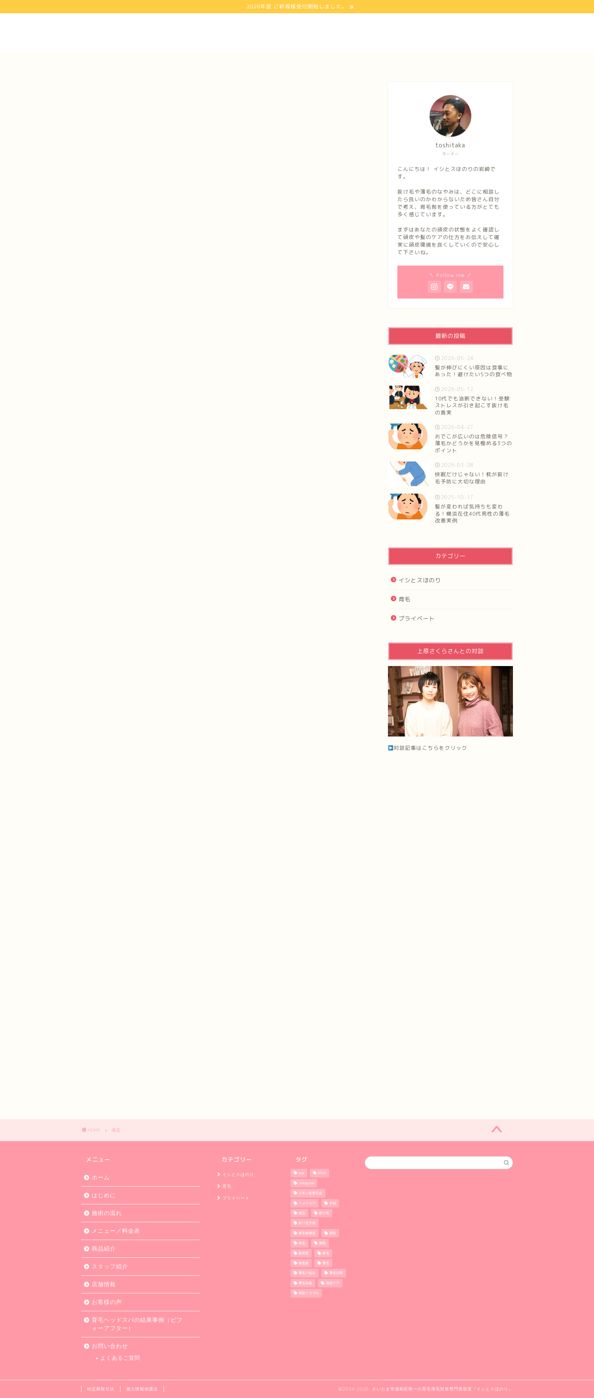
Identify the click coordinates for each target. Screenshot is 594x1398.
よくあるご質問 (120, 1357)
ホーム (112, 62)
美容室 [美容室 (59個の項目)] (304, 1253)
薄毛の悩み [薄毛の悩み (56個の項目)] (307, 1273)
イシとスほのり (420, 580)
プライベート (417, 618)
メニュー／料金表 (116, 1231)
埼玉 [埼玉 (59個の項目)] (302, 1213)
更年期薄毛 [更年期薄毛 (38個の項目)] (307, 1233)
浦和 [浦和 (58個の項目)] (332, 1233)
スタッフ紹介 (420, 62)
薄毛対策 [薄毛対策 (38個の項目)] (336, 1273)
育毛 (405, 599)
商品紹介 (104, 1249)
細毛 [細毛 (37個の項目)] (322, 1243)
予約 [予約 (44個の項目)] (332, 1203)
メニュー (235, 62)
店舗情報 (358, 62)
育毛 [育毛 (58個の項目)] (325, 1253)
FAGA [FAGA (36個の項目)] (322, 1173)
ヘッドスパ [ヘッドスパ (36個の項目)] (307, 1203)
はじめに (173, 62)
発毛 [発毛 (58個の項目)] (302, 1243)
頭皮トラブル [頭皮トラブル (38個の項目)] (309, 1293)
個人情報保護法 (142, 1389)
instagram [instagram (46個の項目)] (306, 1183)
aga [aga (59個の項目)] (301, 1173)
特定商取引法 (100, 1389)
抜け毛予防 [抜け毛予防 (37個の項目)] (307, 1223)
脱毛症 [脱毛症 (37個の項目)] (304, 1263)
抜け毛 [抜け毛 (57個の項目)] (324, 1213)
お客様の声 (297, 62)
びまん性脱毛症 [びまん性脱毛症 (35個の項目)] (310, 1193)
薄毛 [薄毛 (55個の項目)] (325, 1263)
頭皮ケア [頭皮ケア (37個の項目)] (332, 1283)
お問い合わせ (482, 62)
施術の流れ (107, 1213)
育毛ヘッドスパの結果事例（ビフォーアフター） (137, 1324)
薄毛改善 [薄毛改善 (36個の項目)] (305, 1283)
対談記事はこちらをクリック (428, 747)
